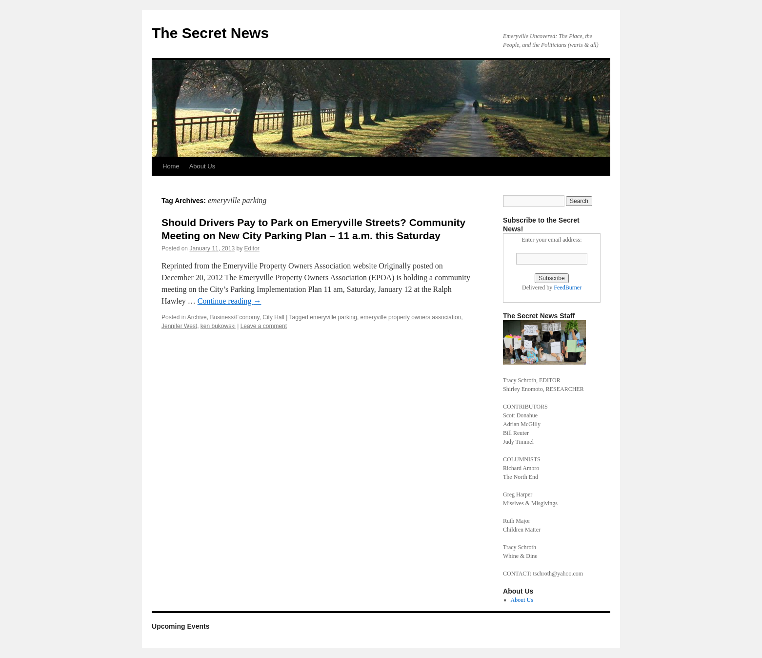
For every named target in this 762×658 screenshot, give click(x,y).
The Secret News (210, 33)
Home (171, 166)
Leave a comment (264, 326)
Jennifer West (179, 326)
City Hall (273, 317)
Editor (252, 248)
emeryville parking (333, 317)
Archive (197, 317)
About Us (202, 166)
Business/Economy (234, 317)
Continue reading (229, 301)
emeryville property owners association (411, 317)
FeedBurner (568, 287)
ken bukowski (218, 326)
